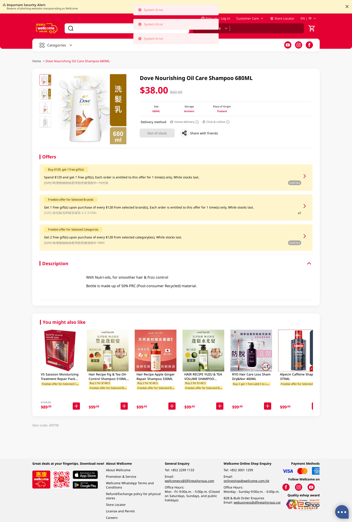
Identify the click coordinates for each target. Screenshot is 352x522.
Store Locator (282, 18)
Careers (112, 517)
